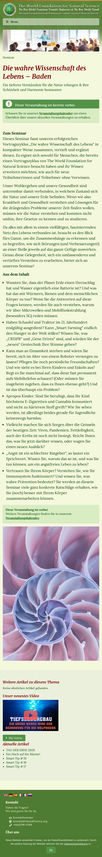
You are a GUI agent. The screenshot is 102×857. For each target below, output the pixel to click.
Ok (51, 850)
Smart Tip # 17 (16, 766)
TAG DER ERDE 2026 (20, 750)
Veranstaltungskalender (56, 113)
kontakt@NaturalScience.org (30, 821)
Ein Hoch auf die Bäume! (23, 754)
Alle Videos (14, 737)
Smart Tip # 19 (16, 758)
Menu (12, 21)
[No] (97, 846)
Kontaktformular (23, 817)
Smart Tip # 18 (16, 762)
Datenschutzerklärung (76, 843)
